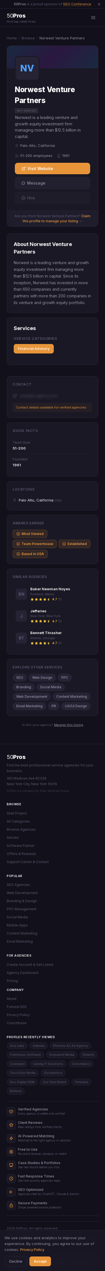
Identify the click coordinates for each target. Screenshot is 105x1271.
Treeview (81, 1082)
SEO (19, 677)
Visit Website (37, 168)
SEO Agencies (18, 885)
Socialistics (53, 1073)
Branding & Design (22, 901)
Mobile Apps (17, 925)
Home (12, 38)
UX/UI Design (76, 706)
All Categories (18, 821)
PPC (64, 677)
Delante (88, 1055)
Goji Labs (17, 1046)
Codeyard (17, 1064)
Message (33, 183)
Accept (40, 1261)
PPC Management (21, 909)
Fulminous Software (25, 1055)
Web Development (31, 696)
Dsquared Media (61, 1055)
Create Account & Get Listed (30, 964)
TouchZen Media (23, 1073)
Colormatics (81, 1064)
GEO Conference (77, 4)
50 (16, 757)
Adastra (39, 1046)
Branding (23, 687)
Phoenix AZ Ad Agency (70, 1046)
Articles (13, 837)
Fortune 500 (17, 1007)
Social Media (50, 687)
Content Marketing (71, 696)
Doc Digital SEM (22, 1082)
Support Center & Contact (28, 862)
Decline (15, 1261)
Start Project (17, 813)
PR (54, 706)
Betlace (16, 1091)
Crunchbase (17, 1023)
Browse (28, 38)
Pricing (12, 981)
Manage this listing (68, 725)
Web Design (42, 677)
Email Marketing (29, 706)
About (12, 999)
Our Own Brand (54, 1082)
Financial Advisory (34, 348)
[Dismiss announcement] (99, 4)
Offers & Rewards (21, 854)
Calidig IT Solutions (48, 1064)
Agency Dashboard (22, 973)
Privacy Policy (18, 1015)
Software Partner (20, 846)
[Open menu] (93, 18)
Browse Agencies (21, 829)
